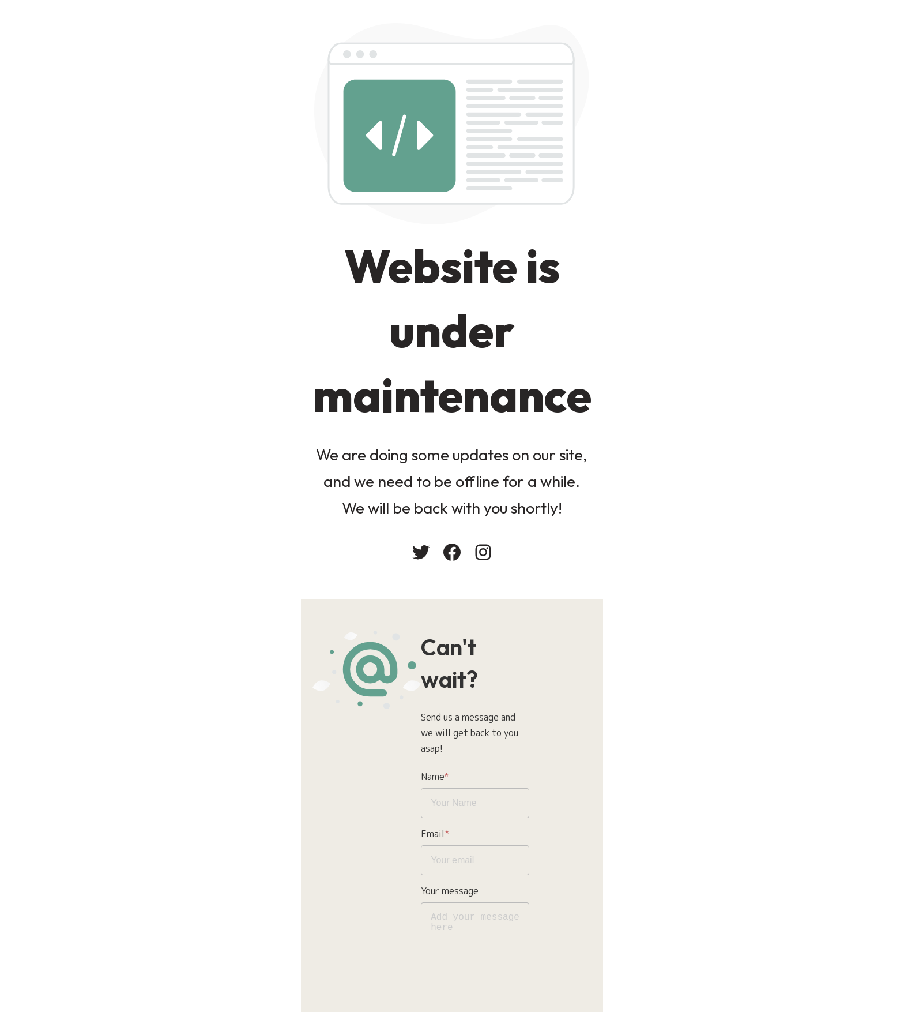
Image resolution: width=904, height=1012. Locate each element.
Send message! (496, 954)
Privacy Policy (494, 908)
